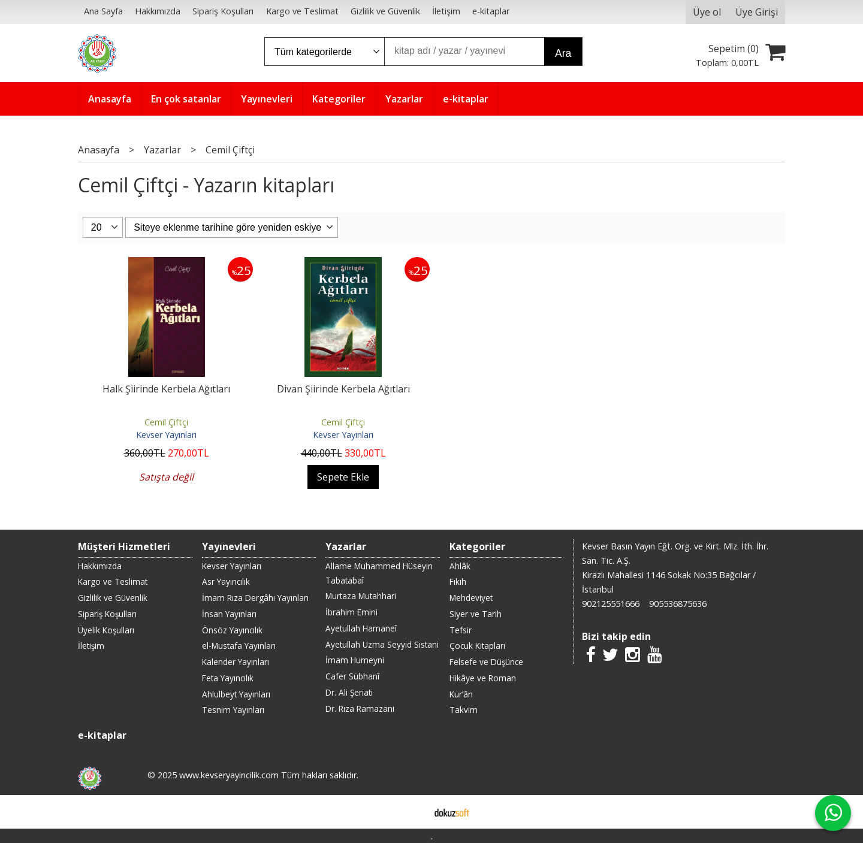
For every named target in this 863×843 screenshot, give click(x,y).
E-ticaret (413, 811)
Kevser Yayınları (166, 434)
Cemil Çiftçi (166, 422)
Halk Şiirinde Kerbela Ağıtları (166, 388)
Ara (563, 53)
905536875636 (678, 603)
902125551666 (610, 603)
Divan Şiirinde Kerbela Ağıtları (343, 388)
